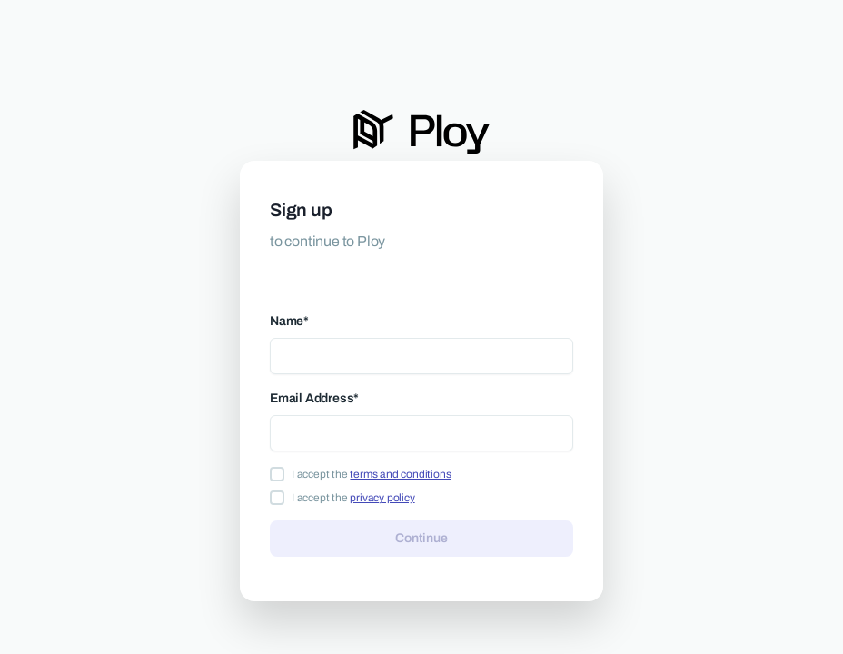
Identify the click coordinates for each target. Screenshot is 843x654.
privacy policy (382, 497)
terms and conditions (400, 474)
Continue (421, 537)
